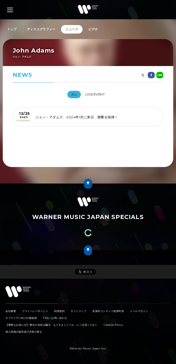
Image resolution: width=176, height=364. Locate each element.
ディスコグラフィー (41, 29)
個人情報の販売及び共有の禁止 (24, 331)
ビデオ (93, 29)
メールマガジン (139, 311)
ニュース (71, 29)
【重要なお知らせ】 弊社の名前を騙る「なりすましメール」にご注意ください (52, 324)
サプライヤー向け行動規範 (21, 317)
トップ (12, 29)
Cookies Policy (113, 324)
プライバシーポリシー (35, 311)
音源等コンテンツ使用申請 (108, 311)
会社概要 (11, 311)
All (74, 94)
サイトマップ (78, 311)
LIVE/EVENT (95, 94)
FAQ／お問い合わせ (55, 317)
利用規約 (59, 311)
